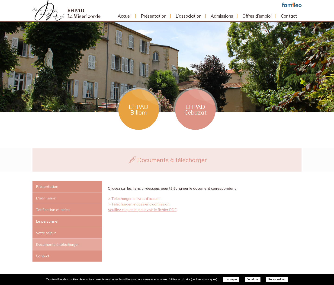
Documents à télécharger (57, 244)
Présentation (153, 16)
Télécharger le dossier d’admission (140, 204)
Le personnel (47, 221)
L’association (188, 16)
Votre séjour (46, 233)
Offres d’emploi (257, 16)
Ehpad (84, 13)
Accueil (125, 16)
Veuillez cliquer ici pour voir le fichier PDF (142, 209)
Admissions (222, 16)
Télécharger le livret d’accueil (135, 198)
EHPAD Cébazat (195, 109)
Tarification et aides (53, 209)
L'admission (46, 198)
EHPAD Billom (138, 109)
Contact (289, 16)
